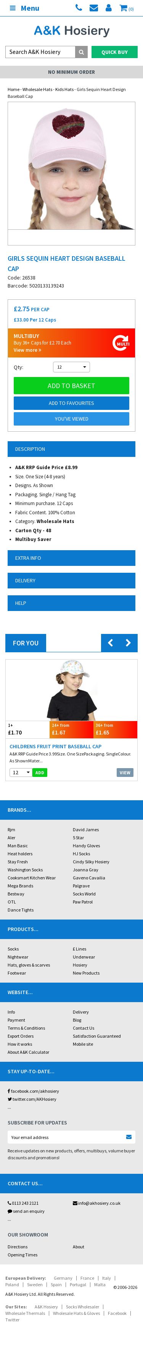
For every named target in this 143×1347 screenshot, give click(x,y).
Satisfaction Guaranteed (97, 1036)
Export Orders (21, 1036)
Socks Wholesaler (82, 1307)
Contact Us (83, 1028)
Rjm (11, 829)
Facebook (117, 1313)
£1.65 (115, 729)
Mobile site (83, 1044)
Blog (77, 1020)
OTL (12, 902)
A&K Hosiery (46, 1307)
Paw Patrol (83, 902)
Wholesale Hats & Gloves (76, 1313)
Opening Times (22, 1255)
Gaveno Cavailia (89, 878)
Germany (63, 1278)
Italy (106, 1278)
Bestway (16, 894)
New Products (86, 973)
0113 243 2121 (23, 1203)
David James (86, 829)
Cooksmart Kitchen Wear (32, 878)
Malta (100, 1284)
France (87, 1278)
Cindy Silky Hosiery (91, 861)
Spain (56, 1284)
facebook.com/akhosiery (33, 1091)
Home (13, 89)
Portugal (78, 1284)
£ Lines (79, 949)
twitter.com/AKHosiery (32, 1099)
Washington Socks (25, 870)
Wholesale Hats (37, 89)
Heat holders (20, 853)
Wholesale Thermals (25, 1313)
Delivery (81, 1012)
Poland (12, 1284)
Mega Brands (20, 886)
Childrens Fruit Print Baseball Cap (55, 746)
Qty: (18, 367)
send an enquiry (26, 1211)
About (78, 1247)
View (125, 772)
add (39, 772)
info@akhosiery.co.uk (97, 1203)
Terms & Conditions (26, 1028)
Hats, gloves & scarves (29, 965)
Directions (17, 1247)
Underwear (84, 957)
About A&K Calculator (28, 1052)
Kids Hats (64, 89)
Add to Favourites (71, 403)
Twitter (12, 1320)
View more (27, 350)
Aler (11, 837)
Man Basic (18, 845)
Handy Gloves (86, 845)
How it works (20, 1044)
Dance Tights (21, 910)
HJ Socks (81, 853)
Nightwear (18, 957)
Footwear (17, 973)
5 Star (78, 837)
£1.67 (71, 729)
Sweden (35, 1284)
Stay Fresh (18, 861)
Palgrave (81, 886)
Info (11, 1012)
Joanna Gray (85, 870)
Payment (16, 1020)
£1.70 (27, 729)
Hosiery (80, 965)
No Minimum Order (71, 72)
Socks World (84, 894)
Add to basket (71, 385)
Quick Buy (114, 52)
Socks (13, 949)
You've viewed (71, 418)
